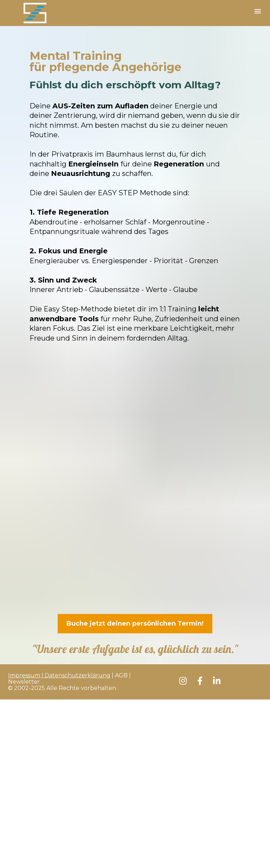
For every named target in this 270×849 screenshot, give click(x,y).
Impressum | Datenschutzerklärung (59, 675)
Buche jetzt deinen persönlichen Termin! (135, 623)
